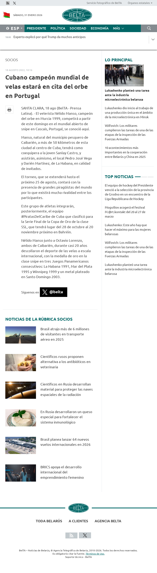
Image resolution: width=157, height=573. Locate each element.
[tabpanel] (129, 231)
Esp (15, 28)
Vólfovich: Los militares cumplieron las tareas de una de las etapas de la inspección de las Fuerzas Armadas (129, 132)
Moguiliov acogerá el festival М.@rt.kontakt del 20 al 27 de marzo (125, 212)
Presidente (36, 28)
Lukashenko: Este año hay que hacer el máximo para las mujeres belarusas (128, 229)
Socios (11, 60)
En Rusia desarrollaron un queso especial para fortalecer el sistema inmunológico (66, 417)
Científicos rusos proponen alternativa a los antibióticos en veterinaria (65, 362)
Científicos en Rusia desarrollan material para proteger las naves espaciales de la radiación (66, 389)
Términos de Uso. (95, 553)
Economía (100, 28)
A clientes (78, 521)
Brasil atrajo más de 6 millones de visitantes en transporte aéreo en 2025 (64, 334)
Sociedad (78, 28)
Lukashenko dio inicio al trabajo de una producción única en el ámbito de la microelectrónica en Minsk (129, 112)
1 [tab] (138, 175)
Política (57, 28)
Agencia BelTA (108, 521)
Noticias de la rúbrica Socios (39, 319)
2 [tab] (144, 175)
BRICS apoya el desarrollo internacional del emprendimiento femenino (62, 472)
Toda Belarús (49, 521)
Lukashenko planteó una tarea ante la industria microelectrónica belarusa (127, 95)
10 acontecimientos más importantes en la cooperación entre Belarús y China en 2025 (126, 152)
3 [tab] (150, 175)
